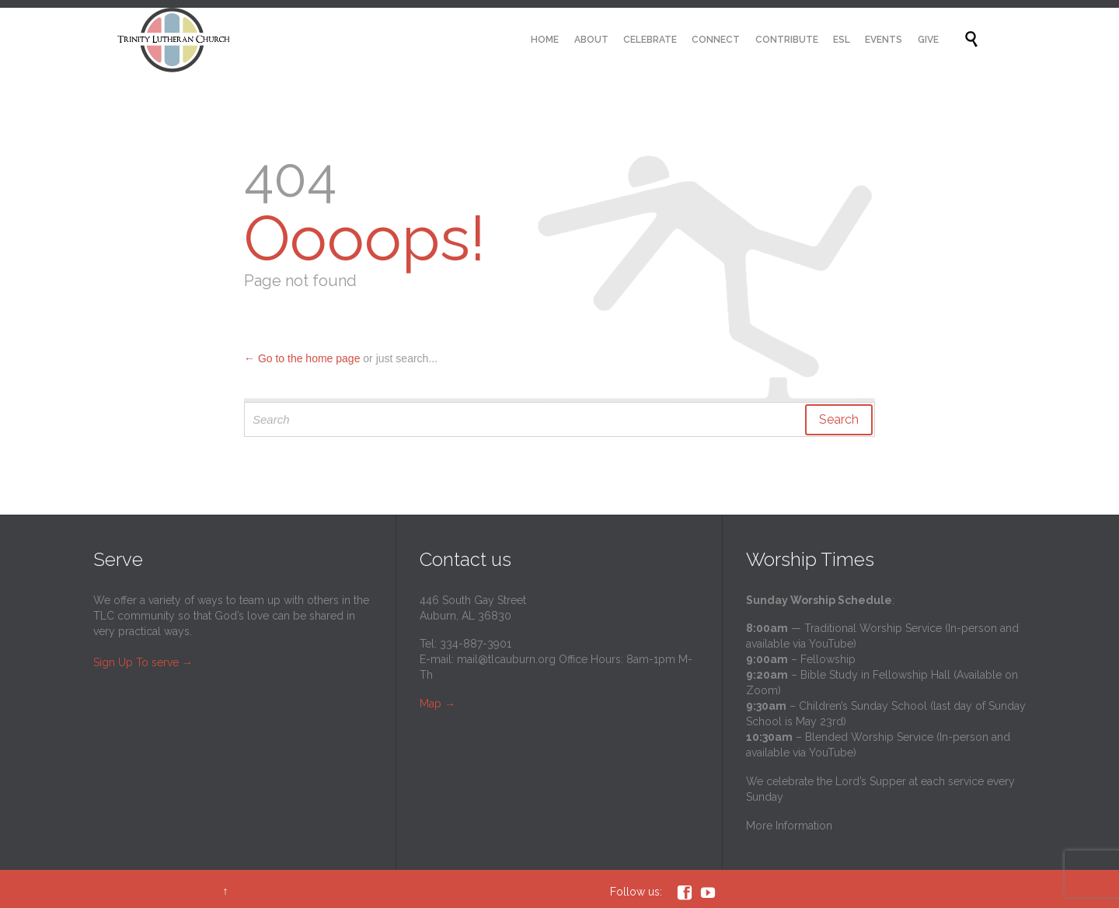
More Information (789, 825)
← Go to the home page (302, 358)
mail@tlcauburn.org (506, 659)
